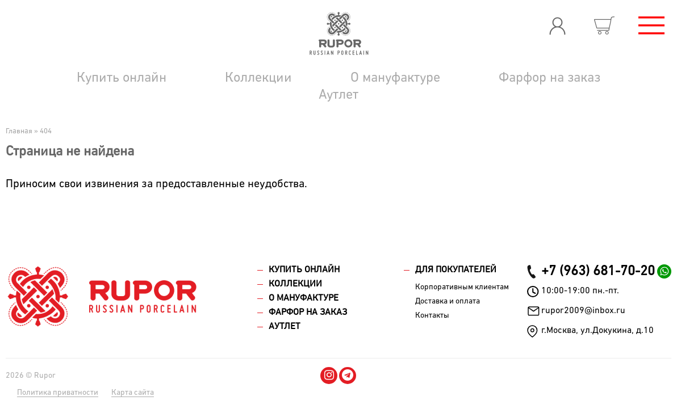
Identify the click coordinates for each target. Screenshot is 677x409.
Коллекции (258, 78)
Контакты (432, 315)
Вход (557, 25)
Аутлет (338, 95)
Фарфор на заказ (549, 78)
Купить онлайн (121, 78)
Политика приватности (57, 393)
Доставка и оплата (447, 301)
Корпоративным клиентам (462, 287)
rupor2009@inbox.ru (583, 310)
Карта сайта (132, 393)
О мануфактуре (395, 78)
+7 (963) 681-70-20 (598, 271)
